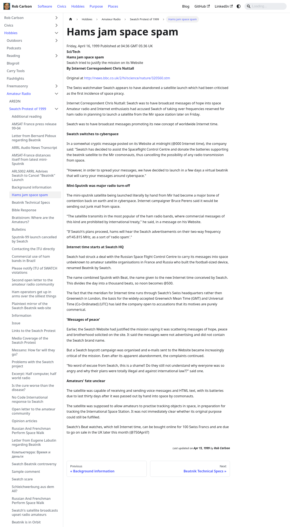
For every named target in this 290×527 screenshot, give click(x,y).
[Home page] (71, 19)
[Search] (265, 6)
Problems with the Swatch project (33, 364)
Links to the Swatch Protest (34, 330)
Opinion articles (24, 421)
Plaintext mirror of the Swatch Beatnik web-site (31, 305)
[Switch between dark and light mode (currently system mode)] (238, 6)
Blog (185, 6)
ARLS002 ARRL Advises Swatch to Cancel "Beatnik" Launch (33, 175)
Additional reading (27, 116)
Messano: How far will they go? (33, 352)
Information (21, 315)
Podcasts (14, 48)
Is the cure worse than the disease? (33, 387)
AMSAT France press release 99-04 (34, 126)
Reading (13, 55)
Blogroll (13, 63)
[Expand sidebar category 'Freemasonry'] (56, 86)
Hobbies (78, 6)
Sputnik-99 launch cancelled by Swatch (34, 239)
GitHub (202, 6)
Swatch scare (22, 479)
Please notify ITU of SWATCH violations (34, 270)
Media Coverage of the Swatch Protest (30, 340)
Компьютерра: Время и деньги (31, 454)
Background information (31, 187)
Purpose (96, 6)
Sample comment (26, 471)
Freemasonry (17, 86)
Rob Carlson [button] (14, 17)
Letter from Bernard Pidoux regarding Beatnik (34, 137)
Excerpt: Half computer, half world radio (34, 375)
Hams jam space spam (30, 195)
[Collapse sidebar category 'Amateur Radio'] (56, 93)
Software (45, 6)
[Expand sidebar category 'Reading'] (56, 55)
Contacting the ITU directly (33, 249)
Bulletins (19, 229)
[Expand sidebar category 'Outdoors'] (56, 40)
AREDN (15, 101)
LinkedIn (224, 6)
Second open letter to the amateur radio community (33, 282)
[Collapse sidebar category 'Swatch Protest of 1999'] (56, 108)
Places (113, 6)
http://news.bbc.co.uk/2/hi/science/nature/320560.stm (127, 78)
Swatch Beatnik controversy (34, 464)
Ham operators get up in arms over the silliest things (34, 294)
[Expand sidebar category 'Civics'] (56, 25)
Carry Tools (16, 71)
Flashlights (15, 78)
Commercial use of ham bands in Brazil (31, 258)
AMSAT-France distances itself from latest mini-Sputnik (31, 159)
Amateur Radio (19, 93)
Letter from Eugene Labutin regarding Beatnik (34, 442)
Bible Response (24, 210)
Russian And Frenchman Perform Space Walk (31, 430)
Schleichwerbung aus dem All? (33, 488)
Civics (61, 6)
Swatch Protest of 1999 (27, 108)
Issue (16, 323)
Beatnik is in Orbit (26, 522)
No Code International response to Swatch (30, 399)
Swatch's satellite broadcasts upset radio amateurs (35, 512)
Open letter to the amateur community (33, 411)
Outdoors (14, 40)
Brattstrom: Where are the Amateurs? (33, 219)
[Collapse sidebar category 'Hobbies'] (56, 33)
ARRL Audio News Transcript (34, 147)
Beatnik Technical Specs (31, 202)
